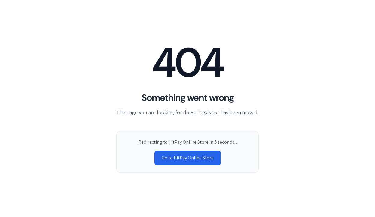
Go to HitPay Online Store (188, 158)
